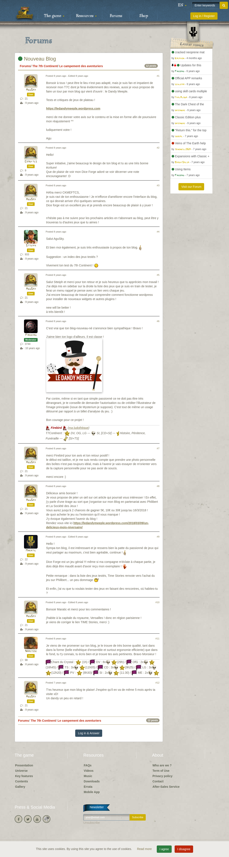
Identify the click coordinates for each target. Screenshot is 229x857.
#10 (157, 602)
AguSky (31, 89)
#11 (157, 638)
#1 (158, 76)
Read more (145, 849)
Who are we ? (162, 765)
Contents (21, 781)
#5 (158, 275)
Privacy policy (162, 776)
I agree (164, 849)
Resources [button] (86, 16)
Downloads (92, 781)
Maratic (31, 550)
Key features (24, 776)
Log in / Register (204, 16)
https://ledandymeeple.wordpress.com (73, 108)
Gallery (20, 786)
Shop (143, 16)
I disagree (183, 849)
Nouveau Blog (37, 59)
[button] (182, 5)
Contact (158, 781)
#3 (158, 185)
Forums (116, 16)
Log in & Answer (88, 733)
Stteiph (31, 245)
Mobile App (92, 792)
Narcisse (31, 651)
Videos (88, 770)
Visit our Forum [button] (191, 186)
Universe (21, 770)
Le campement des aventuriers (81, 66)
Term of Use (161, 770)
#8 (158, 486)
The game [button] (54, 16)
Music (88, 776)
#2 (158, 147)
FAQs (88, 765)
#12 (157, 682)
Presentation (24, 765)
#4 (158, 231)
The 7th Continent (45, 66)
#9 (158, 536)
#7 (158, 448)
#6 (158, 321)
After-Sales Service (166, 786)
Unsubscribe (91, 822)
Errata (88, 786)
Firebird (31, 335)
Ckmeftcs (31, 161)
